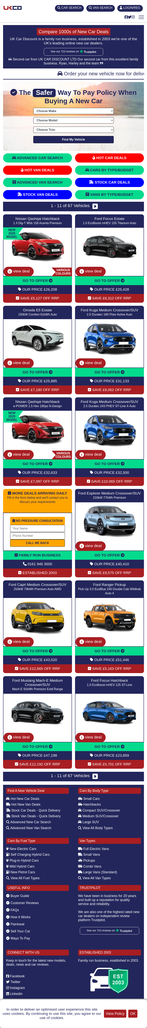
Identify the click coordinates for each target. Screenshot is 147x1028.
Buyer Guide (17, 896)
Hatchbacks (89, 804)
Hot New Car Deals (22, 799)
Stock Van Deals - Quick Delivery (33, 816)
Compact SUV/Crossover (99, 810)
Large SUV (88, 822)
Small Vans (89, 854)
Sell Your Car (18, 931)
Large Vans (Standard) (97, 872)
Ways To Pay (18, 938)
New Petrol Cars (20, 872)
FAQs (12, 910)
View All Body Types (95, 828)
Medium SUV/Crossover (98, 816)
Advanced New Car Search (28, 822)
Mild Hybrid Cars (20, 866)
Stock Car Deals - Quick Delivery (33, 810)
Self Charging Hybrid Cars (28, 854)
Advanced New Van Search (28, 828)
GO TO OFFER (37, 281)
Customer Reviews (22, 903)
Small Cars (89, 799)
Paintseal (15, 924)
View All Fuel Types (23, 878)
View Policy (115, 1014)
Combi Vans (89, 866)
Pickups (86, 860)
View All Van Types (94, 878)
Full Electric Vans (93, 849)
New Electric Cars (21, 849)
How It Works (18, 917)
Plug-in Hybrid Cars (22, 860)
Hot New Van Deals (23, 804)
